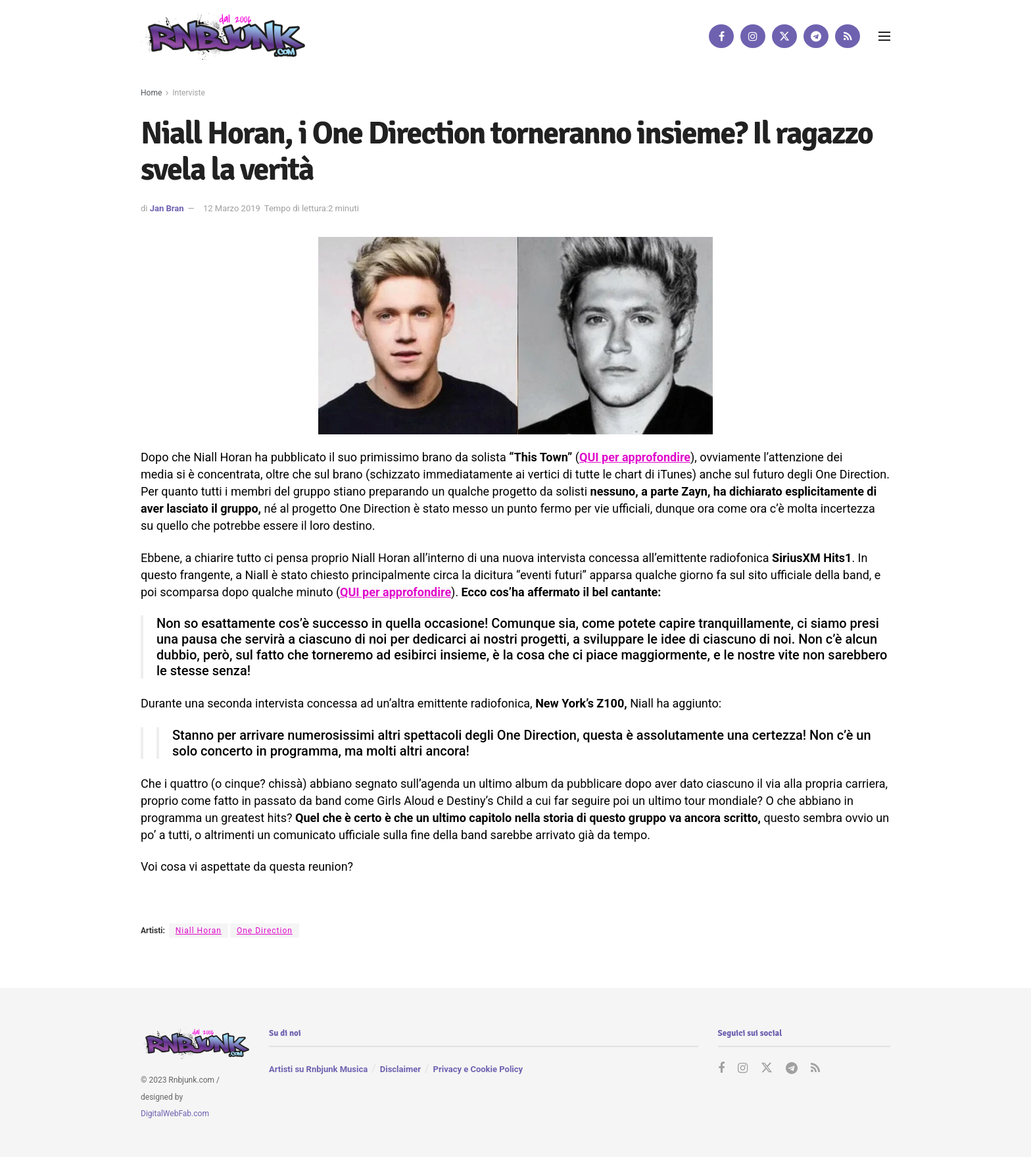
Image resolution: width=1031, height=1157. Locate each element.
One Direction (265, 930)
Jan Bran (167, 208)
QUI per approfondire (634, 457)
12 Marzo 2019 (231, 208)
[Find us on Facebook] (721, 36)
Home (151, 92)
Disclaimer (400, 1069)
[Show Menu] (884, 36)
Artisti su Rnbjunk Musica (318, 1069)
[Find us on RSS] (847, 36)
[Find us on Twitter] (784, 36)
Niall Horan (199, 930)
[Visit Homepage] (223, 36)
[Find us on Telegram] (815, 36)
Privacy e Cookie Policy (478, 1069)
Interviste (188, 92)
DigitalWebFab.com (175, 1114)
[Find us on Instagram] (752, 36)
